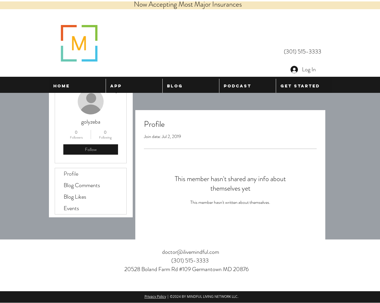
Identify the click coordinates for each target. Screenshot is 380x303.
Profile (71, 174)
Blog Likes (75, 197)
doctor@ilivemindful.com (190, 252)
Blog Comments (82, 185)
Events (71, 208)
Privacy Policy (155, 296)
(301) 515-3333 (302, 51)
